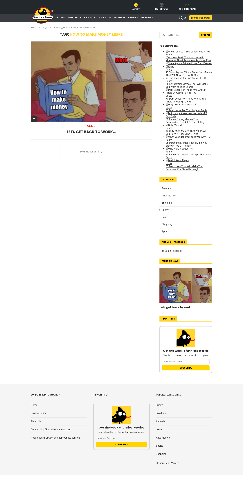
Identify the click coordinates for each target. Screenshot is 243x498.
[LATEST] (136, 5)
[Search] (180, 18)
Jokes (102, 17)
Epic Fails (74, 17)
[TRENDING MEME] (187, 5)
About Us (36, 421)
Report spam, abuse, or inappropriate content (55, 437)
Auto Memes (116, 17)
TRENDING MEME (187, 9)
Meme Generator (200, 17)
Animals (89, 17)
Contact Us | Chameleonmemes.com (51, 429)
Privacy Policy (38, 413)
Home (33, 27)
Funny (61, 17)
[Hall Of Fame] (161, 5)
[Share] (34, 118)
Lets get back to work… (91, 131)
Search (205, 35)
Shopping (147, 17)
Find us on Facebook (170, 250)
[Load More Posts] (91, 152)
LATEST (136, 9)
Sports (133, 17)
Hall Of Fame (161, 9)
